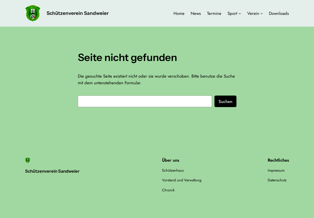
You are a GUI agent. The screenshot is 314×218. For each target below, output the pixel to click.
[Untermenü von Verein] (261, 13)
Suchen (225, 101)
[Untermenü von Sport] (240, 13)
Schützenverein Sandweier (78, 13)
